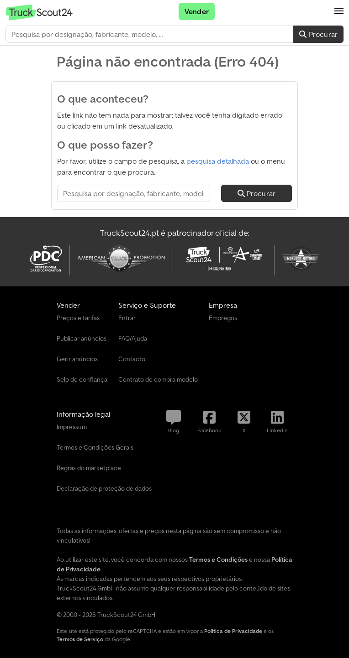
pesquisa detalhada (217, 161)
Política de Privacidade (233, 630)
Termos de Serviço (80, 639)
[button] (339, 11)
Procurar (318, 34)
